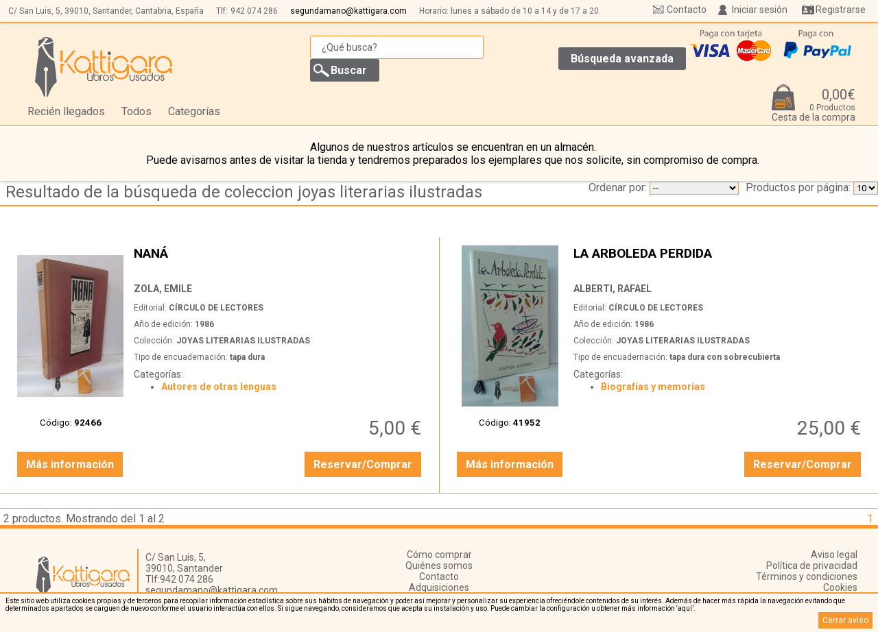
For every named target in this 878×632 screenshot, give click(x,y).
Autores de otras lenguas (218, 386)
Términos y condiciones (806, 576)
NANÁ (279, 260)
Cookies (840, 587)
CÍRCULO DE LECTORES (216, 308)
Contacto (687, 9)
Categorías (194, 111)
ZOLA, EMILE (163, 288)
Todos (136, 111)
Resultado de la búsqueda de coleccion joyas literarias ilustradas (243, 192)
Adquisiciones (439, 587)
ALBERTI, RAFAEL (612, 288)
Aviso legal (834, 554)
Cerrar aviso (845, 620)
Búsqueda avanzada (622, 58)
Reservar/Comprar (362, 464)
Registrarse (841, 9)
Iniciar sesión (759, 9)
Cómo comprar (439, 554)
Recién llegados (66, 111)
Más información (70, 464)
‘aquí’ (684, 608)
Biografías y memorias (653, 386)
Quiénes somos (439, 565)
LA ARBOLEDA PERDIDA (718, 260)
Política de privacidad (811, 565)
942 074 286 (254, 11)
